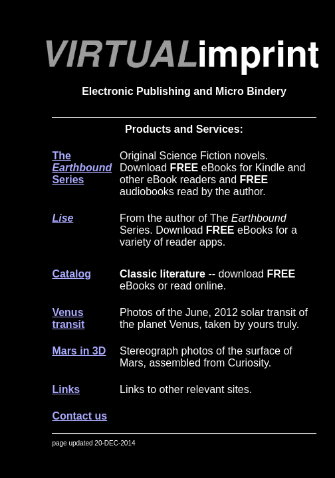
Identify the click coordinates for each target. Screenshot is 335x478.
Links (66, 389)
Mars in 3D (79, 351)
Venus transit (68, 318)
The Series (82, 167)
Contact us (79, 416)
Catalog (71, 273)
